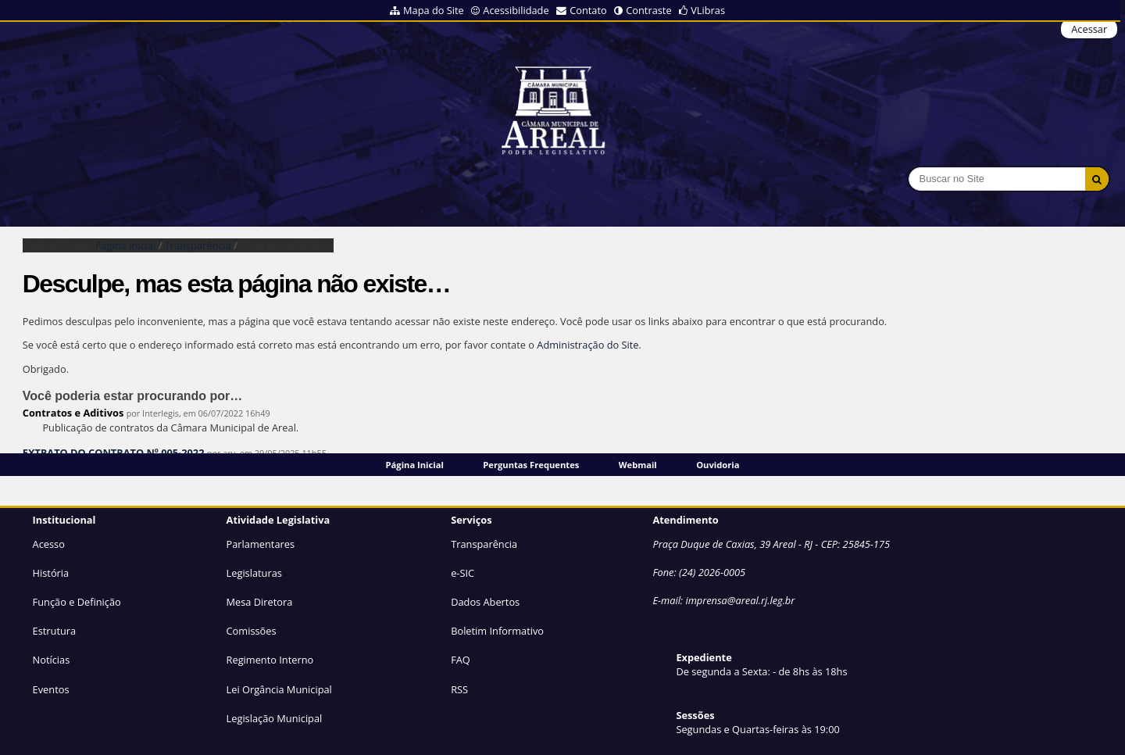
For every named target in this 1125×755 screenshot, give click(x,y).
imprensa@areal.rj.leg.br (740, 600)
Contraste (648, 10)
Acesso (49, 544)
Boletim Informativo (497, 631)
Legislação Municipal (275, 718)
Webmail (638, 465)
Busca (908, 166)
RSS (459, 689)
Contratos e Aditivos (73, 413)
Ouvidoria (717, 465)
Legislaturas (254, 573)
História (51, 573)
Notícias (51, 660)
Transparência (198, 245)
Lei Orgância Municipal (279, 689)
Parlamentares (261, 544)
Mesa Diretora (260, 602)
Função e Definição (77, 602)
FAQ (460, 660)
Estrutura (55, 631)
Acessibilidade (515, 10)
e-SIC (462, 573)
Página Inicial (415, 465)
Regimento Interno (270, 660)
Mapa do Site (433, 10)
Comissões (252, 631)
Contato (588, 10)
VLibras (708, 10)
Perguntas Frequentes (531, 465)
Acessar (1089, 29)
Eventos (51, 689)
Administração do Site (587, 345)
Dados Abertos (485, 602)
